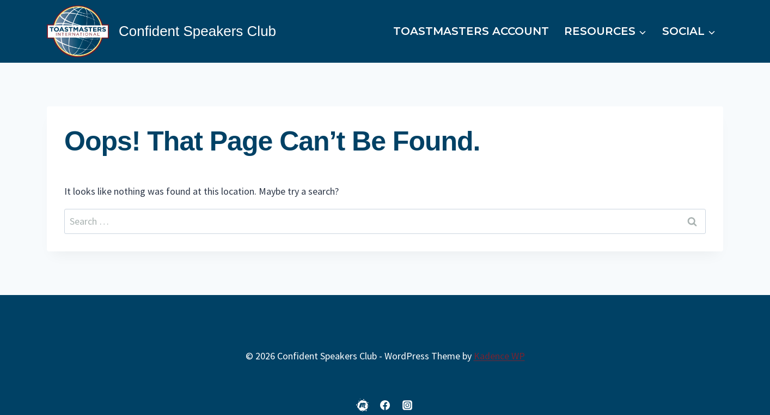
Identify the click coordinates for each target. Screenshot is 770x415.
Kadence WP (499, 356)
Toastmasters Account (471, 31)
